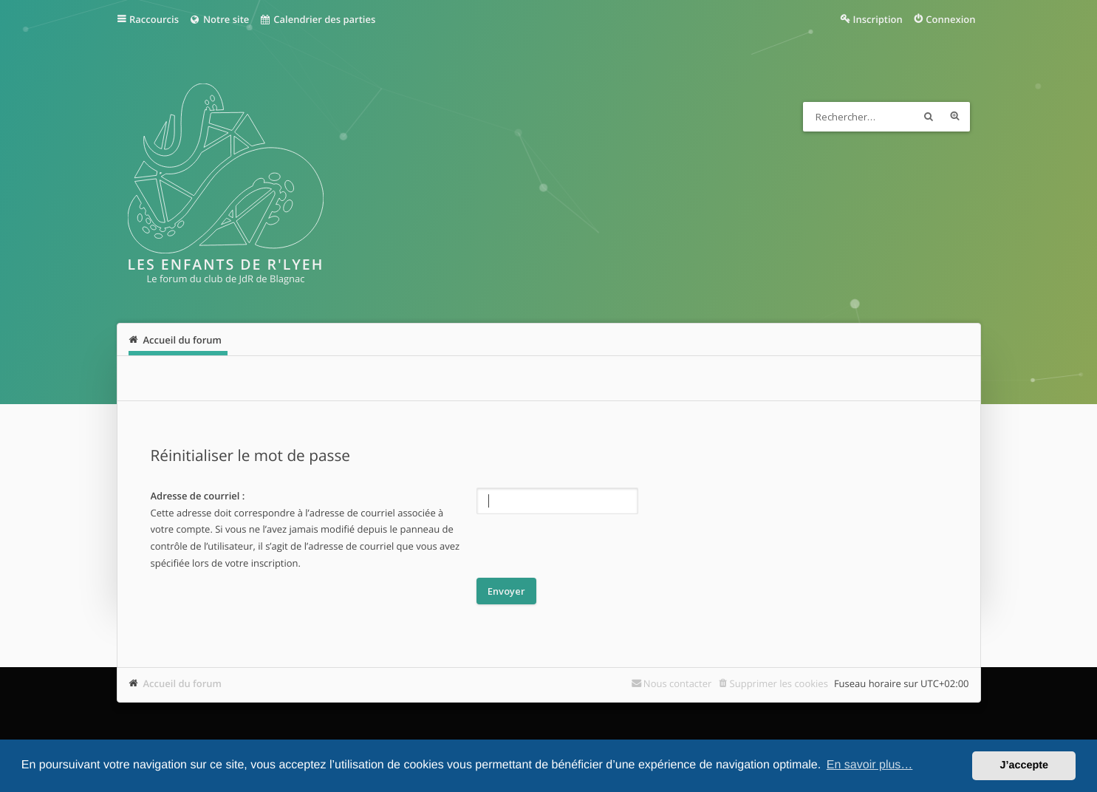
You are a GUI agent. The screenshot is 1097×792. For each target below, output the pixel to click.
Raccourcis (154, 19)
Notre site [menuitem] (219, 19)
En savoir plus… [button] (870, 765)
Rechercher (928, 116)
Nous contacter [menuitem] (677, 683)
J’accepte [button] (1023, 765)
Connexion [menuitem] (950, 19)
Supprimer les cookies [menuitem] (779, 683)
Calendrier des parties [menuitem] (317, 19)
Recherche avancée (955, 116)
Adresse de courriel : (198, 495)
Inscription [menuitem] (878, 19)
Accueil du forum (182, 683)
